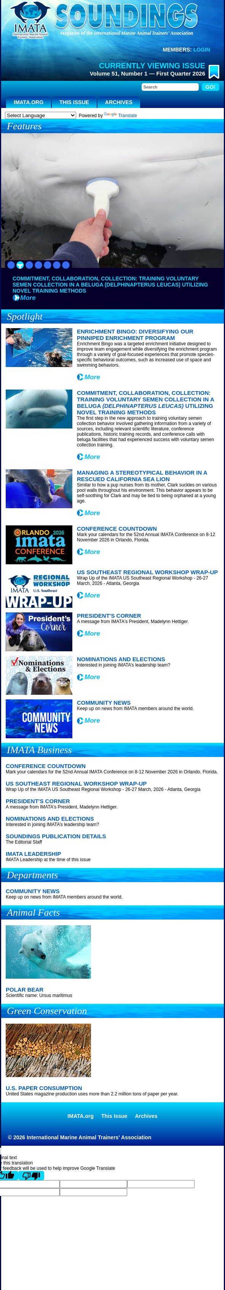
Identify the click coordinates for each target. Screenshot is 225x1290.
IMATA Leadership (33, 853)
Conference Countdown (117, 528)
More (28, 297)
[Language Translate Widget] (40, 115)
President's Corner (109, 615)
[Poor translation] (31, 1175)
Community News (104, 702)
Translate (120, 115)
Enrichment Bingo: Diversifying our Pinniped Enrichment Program (135, 334)
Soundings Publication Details (56, 836)
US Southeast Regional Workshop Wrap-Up (147, 572)
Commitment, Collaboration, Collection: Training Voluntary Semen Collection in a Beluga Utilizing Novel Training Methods (145, 403)
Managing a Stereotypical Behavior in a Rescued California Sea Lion (142, 475)
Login (201, 50)
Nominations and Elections (121, 659)
